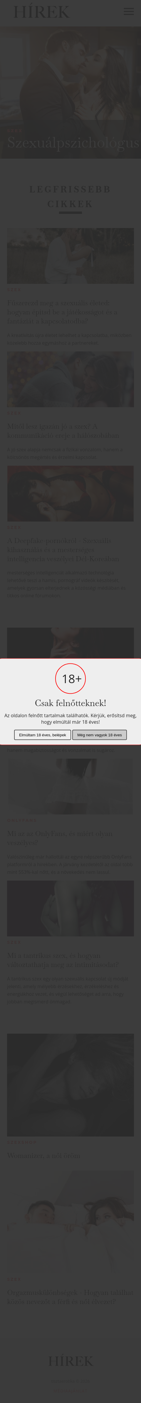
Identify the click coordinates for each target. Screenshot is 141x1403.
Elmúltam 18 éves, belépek (42, 734)
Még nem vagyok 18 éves (99, 734)
